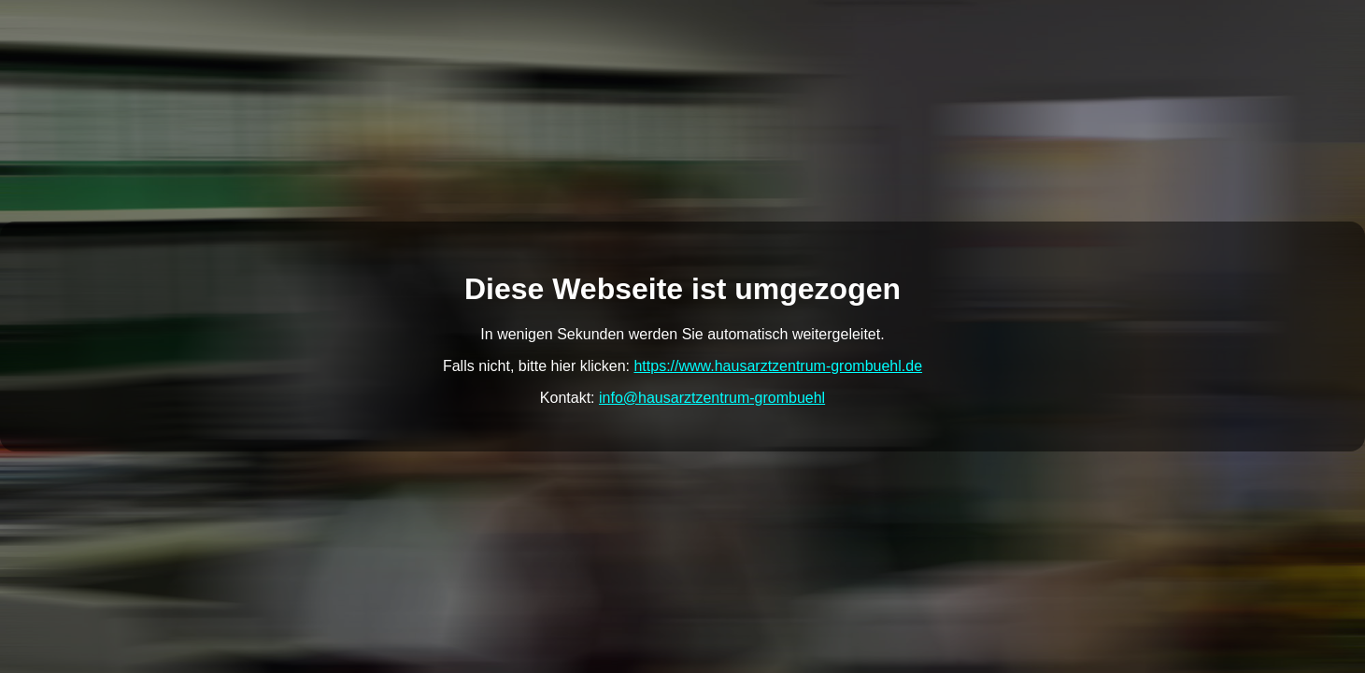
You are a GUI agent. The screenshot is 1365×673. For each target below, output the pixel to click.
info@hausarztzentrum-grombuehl (712, 398)
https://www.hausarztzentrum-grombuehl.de (777, 366)
